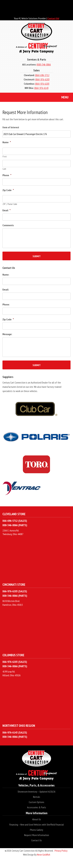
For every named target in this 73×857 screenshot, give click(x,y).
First (5, 156)
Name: (5, 274)
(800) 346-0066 (43, 64)
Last (4, 168)
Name (6, 142)
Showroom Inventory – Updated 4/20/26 (36, 791)
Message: (7, 334)
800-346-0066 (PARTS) (14, 525)
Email (6, 210)
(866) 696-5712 (42, 75)
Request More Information (36, 835)
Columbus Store (13, 655)
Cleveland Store (13, 514)
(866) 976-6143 (41, 88)
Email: (5, 289)
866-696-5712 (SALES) (14, 521)
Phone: (6, 304)
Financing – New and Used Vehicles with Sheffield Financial (36, 824)
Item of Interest (10, 127)
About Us (36, 819)
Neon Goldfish (43, 854)
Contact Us (36, 840)
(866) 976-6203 (42, 79)
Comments (8, 225)
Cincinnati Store (13, 584)
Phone (6, 175)
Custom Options (36, 802)
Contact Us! (53, 18)
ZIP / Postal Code (10, 204)
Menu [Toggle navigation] (62, 97)
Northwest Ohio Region (18, 725)
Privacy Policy (61, 850)
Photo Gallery (36, 829)
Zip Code (8, 190)
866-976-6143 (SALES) (14, 732)
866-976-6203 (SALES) (14, 591)
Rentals (36, 796)
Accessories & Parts (36, 807)
